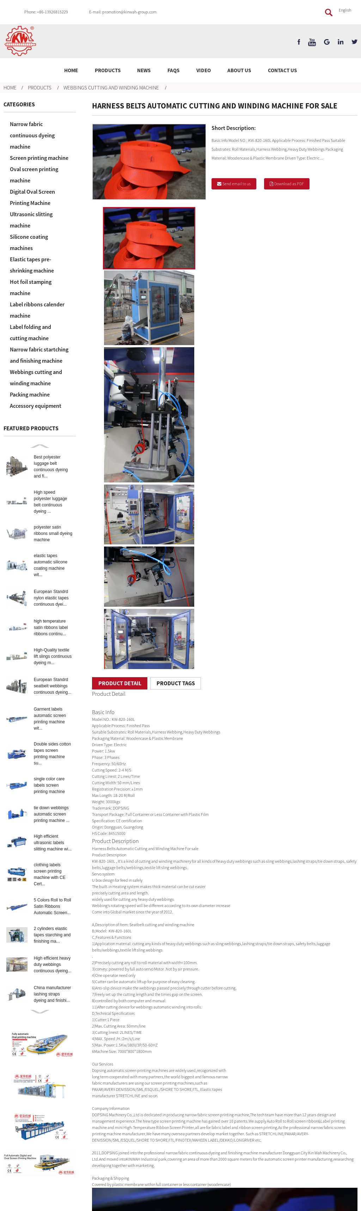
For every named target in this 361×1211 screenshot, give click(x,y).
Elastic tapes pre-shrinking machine (32, 265)
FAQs (173, 70)
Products (108, 70)
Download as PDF (289, 183)
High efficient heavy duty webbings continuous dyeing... (53, 964)
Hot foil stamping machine (30, 287)
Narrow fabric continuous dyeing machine (32, 135)
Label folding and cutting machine (30, 332)
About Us (239, 70)
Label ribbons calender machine (37, 310)
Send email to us (236, 183)
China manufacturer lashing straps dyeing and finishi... (52, 994)
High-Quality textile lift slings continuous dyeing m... (53, 656)
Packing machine (30, 394)
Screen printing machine (39, 157)
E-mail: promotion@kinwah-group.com (123, 11)
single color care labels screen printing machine (49, 785)
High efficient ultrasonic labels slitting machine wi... (53, 842)
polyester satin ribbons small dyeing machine (53, 533)
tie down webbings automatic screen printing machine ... (51, 814)
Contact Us (282, 70)
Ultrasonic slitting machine (31, 220)
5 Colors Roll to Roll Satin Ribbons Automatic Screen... (52, 906)
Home (71, 70)
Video (203, 70)
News (144, 70)
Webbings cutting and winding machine (111, 87)
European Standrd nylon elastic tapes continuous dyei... (51, 598)
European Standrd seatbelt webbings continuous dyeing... (53, 686)
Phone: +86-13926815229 (46, 11)
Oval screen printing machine (34, 175)
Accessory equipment (35, 405)
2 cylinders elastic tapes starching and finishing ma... (52, 935)
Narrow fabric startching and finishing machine (39, 355)
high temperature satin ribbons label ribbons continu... (51, 627)
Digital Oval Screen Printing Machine (32, 197)
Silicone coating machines (29, 242)
